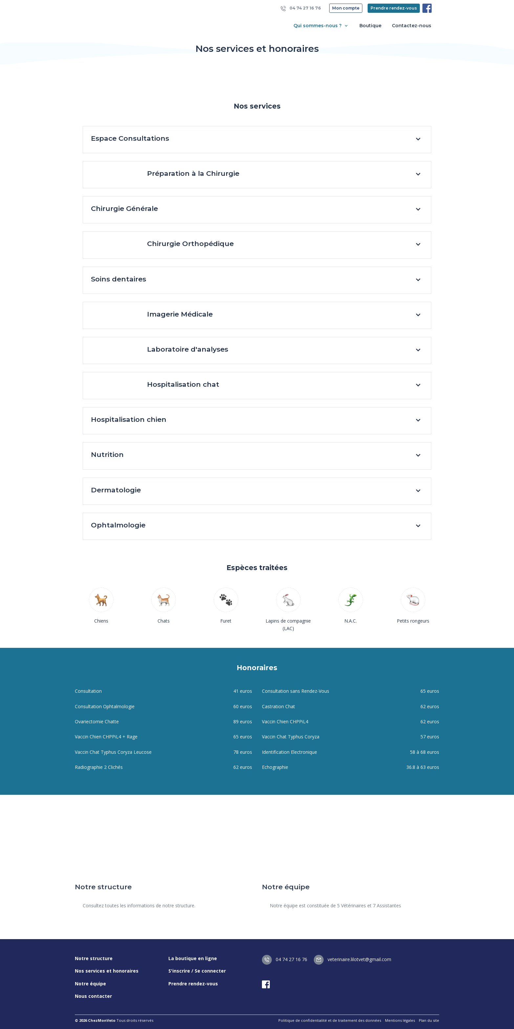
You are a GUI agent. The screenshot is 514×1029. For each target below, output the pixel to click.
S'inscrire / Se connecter (197, 971)
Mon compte (345, 8)
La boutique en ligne (192, 958)
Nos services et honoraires (107, 971)
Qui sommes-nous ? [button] (321, 26)
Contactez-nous (411, 26)
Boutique (370, 26)
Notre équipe (90, 983)
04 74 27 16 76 (301, 8)
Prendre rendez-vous (394, 8)
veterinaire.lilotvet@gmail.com (352, 959)
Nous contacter (93, 996)
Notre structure (94, 958)
